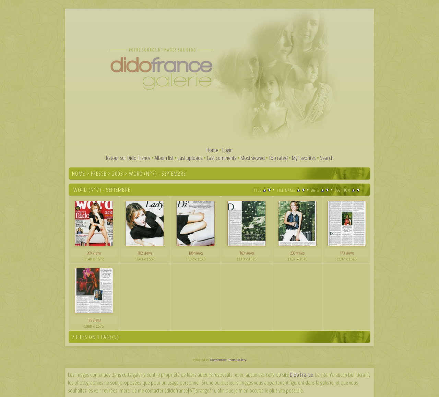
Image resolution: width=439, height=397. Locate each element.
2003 (117, 173)
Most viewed (252, 158)
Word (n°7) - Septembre (157, 173)
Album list (164, 158)
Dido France (301, 374)
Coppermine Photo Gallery (228, 360)
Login (227, 150)
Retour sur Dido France (128, 158)
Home (212, 150)
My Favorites (304, 158)
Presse (98, 173)
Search (326, 158)
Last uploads (190, 158)
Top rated (278, 158)
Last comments (221, 158)
